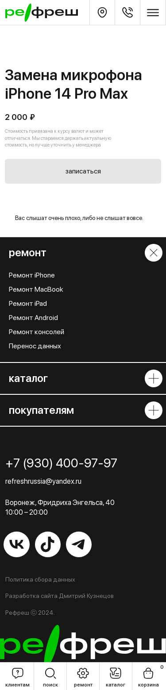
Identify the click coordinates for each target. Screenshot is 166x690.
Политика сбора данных (40, 579)
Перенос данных (35, 346)
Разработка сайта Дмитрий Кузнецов (59, 595)
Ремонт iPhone (32, 275)
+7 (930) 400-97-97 (61, 462)
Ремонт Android (33, 317)
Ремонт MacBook (36, 289)
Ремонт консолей (36, 332)
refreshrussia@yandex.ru (43, 481)
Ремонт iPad (28, 303)
